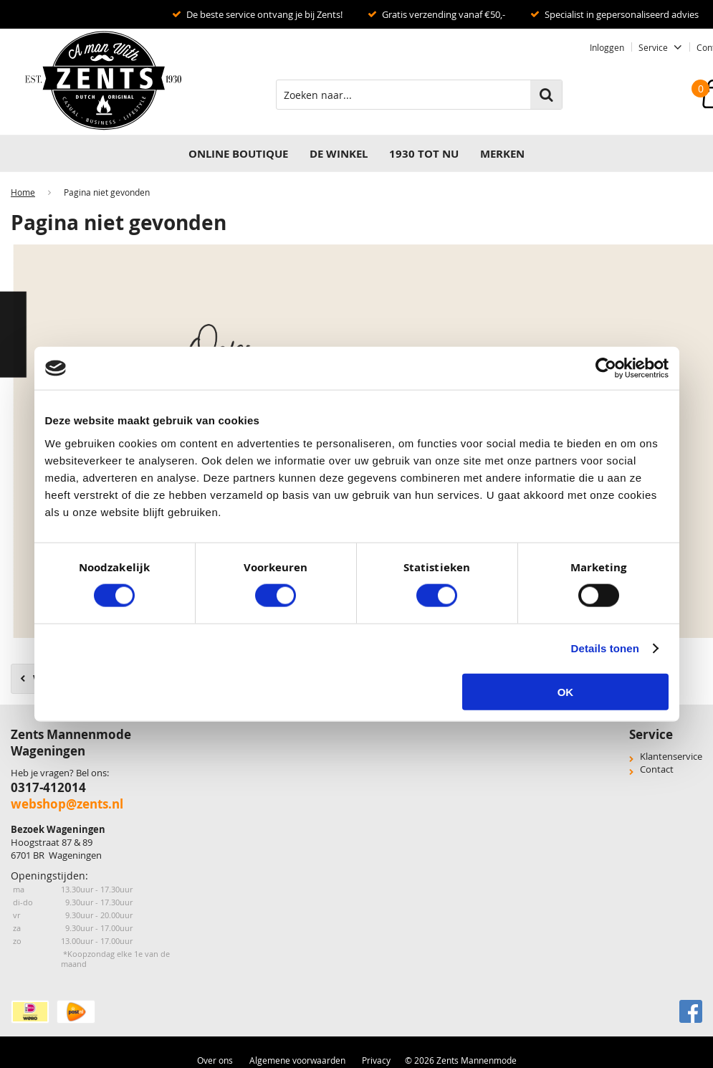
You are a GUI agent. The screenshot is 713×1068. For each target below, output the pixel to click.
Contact (657, 769)
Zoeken (546, 94)
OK (566, 691)
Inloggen (607, 47)
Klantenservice (671, 756)
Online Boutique (238, 153)
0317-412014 (48, 787)
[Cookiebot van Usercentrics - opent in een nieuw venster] (606, 368)
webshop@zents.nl (67, 804)
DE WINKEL (339, 153)
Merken (502, 153)
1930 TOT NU (424, 153)
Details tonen (605, 648)
